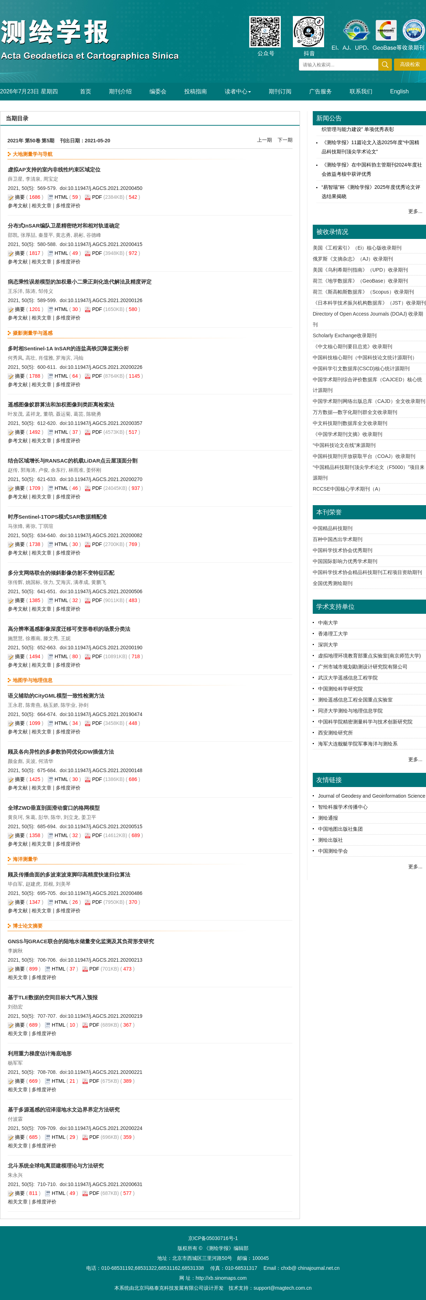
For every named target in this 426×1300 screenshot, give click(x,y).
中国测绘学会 (333, 851)
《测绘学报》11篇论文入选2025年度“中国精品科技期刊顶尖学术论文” (370, 149)
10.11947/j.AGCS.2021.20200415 (105, 244)
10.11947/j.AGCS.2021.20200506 (105, 591)
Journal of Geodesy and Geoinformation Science (371, 796)
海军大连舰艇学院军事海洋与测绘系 (358, 744)
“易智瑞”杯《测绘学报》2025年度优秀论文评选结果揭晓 (371, 194)
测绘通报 (328, 818)
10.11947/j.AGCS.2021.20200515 (105, 826)
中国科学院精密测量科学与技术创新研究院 (365, 722)
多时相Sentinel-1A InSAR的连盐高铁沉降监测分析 (68, 348)
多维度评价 (68, 205)
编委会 (157, 91)
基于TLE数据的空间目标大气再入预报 (53, 997)
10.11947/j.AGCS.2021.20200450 (105, 188)
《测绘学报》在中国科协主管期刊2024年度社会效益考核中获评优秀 (372, 172)
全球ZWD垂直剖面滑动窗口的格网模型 (54, 808)
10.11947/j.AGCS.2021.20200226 (105, 367)
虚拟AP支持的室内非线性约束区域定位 (54, 169)
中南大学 (328, 623)
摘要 (20, 197)
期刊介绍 (120, 91)
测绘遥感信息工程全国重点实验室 (355, 700)
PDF (97, 197)
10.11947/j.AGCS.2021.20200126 (105, 300)
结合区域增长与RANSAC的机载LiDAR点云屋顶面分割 (72, 461)
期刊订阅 (280, 91)
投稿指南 (195, 91)
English (399, 91)
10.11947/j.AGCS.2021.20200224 (105, 1128)
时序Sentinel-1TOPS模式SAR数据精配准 (57, 517)
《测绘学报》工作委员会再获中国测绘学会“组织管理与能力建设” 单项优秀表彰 (372, 127)
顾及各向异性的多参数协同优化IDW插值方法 (61, 752)
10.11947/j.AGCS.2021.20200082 (105, 535)
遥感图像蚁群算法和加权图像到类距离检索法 (61, 405)
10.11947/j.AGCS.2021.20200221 (105, 1072)
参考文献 (18, 205)
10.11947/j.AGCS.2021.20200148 (105, 770)
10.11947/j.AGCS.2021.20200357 (105, 423)
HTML (61, 197)
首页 (85, 91)
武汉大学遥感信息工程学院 (348, 678)
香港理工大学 (333, 634)
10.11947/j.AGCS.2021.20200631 (105, 1184)
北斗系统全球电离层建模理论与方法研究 (56, 1166)
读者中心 (238, 91)
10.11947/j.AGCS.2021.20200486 (105, 893)
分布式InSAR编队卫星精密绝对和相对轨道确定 (64, 226)
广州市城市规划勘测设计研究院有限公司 (363, 667)
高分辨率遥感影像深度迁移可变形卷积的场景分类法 (69, 629)
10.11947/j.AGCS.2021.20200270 (105, 479)
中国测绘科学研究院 (340, 689)
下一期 (285, 140)
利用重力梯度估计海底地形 (40, 1053)
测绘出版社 (330, 840)
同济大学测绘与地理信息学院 (350, 711)
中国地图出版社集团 (340, 829)
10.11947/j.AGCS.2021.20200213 (105, 960)
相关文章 (41, 205)
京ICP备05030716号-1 (213, 1238)
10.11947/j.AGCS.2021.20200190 (105, 647)
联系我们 (361, 91)
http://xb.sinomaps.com (221, 1278)
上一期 (264, 140)
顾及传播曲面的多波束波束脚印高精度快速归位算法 (69, 875)
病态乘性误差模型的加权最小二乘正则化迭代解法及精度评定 (80, 282)
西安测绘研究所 (335, 733)
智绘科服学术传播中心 (343, 807)
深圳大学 (328, 645)
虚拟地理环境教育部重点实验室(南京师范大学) (369, 656)
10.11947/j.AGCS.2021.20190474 (105, 714)
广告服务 (320, 91)
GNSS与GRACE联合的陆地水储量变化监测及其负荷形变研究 (81, 941)
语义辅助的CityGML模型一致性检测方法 (56, 696)
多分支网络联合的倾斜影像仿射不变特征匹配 (61, 573)
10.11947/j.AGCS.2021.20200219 (105, 1016)
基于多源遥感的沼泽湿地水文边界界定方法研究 (64, 1110)
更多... (415, 211)
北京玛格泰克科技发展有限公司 (169, 1288)
